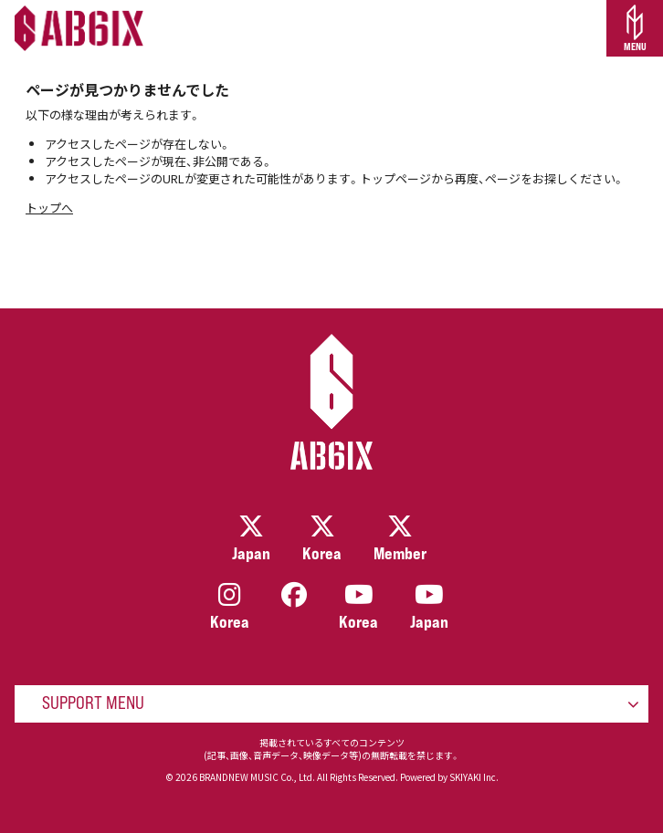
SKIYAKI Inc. (474, 777)
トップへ (49, 207)
